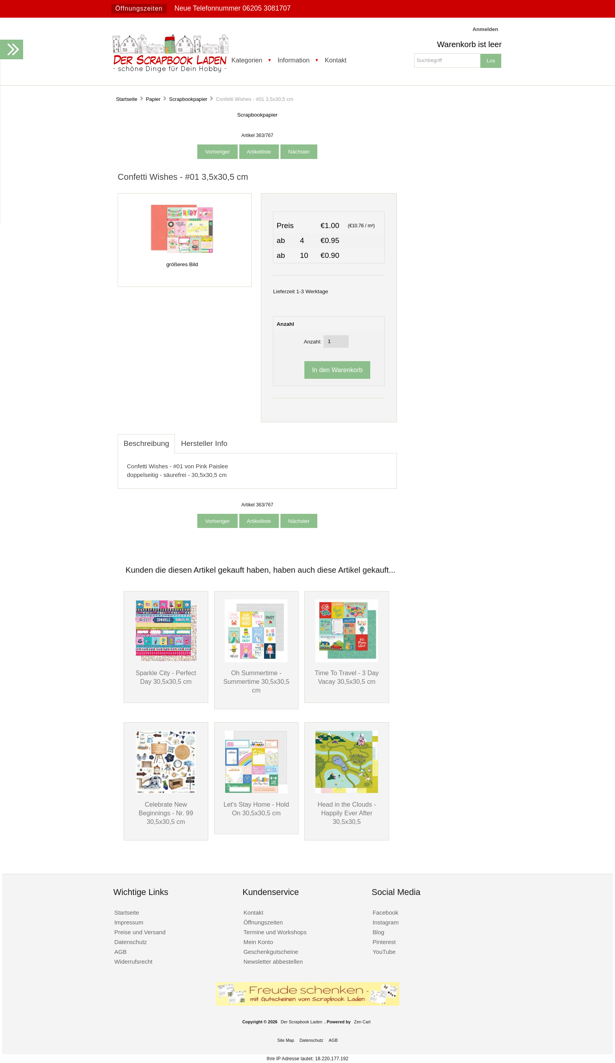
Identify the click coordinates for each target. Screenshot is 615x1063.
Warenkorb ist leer (469, 44)
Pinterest (384, 942)
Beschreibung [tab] (146, 443)
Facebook (385, 912)
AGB (120, 951)
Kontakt (335, 60)
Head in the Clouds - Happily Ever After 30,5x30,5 (347, 813)
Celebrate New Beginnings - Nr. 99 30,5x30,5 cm (166, 813)
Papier (153, 99)
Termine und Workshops (275, 932)
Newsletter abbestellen (273, 961)
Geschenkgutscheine (271, 951)
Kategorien (246, 60)
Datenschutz (130, 942)
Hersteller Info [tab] (204, 443)
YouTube (384, 951)
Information (294, 60)
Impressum (128, 922)
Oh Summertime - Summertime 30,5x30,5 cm (256, 681)
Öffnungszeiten (139, 8)
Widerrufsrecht (133, 961)
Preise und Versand (140, 932)
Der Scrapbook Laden (301, 1021)
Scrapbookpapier (188, 99)
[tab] (239, 439)
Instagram (386, 922)
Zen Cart (362, 1021)
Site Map (285, 1040)
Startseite (127, 99)
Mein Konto (258, 942)
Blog (378, 932)
